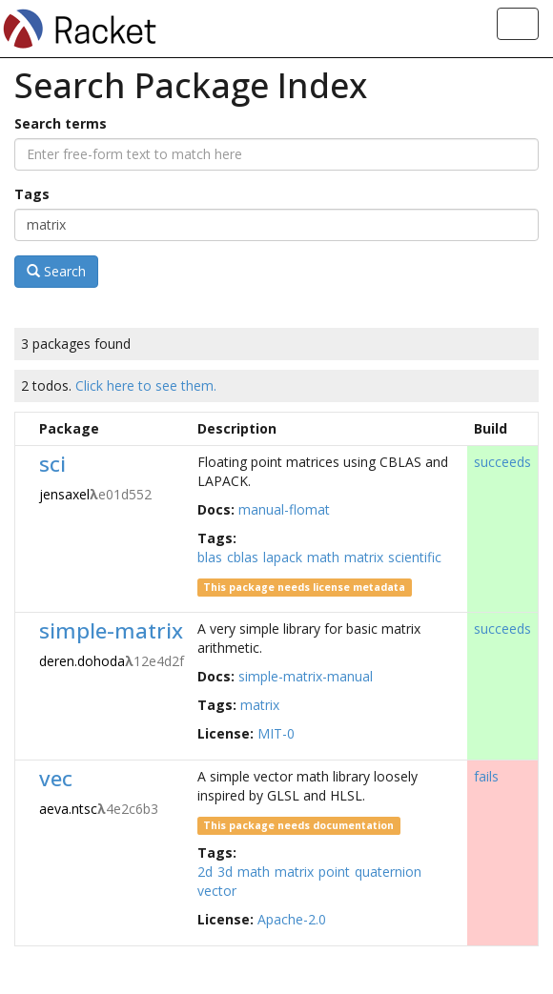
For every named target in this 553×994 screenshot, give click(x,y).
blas (209, 557)
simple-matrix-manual (305, 676)
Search (56, 271)
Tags (32, 194)
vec (55, 778)
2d (205, 871)
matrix (363, 557)
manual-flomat (284, 509)
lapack (282, 557)
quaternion (388, 871)
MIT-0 (276, 733)
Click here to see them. (145, 385)
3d (225, 871)
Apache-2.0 (291, 919)
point (334, 871)
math (323, 557)
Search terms (60, 123)
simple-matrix (111, 630)
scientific (414, 557)
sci (52, 463)
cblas (242, 557)
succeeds (502, 462)
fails (486, 776)
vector (216, 891)
